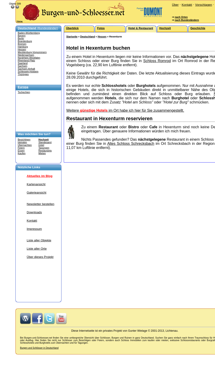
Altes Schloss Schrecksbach (130, 144)
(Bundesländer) (38, 28)
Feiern (21, 147)
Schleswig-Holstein (28, 71)
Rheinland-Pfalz (26, 60)
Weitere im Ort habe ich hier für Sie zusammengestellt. (125, 110)
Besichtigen (24, 139)
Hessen (22, 49)
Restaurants (45, 150)
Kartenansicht (36, 184)
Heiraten (22, 142)
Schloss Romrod (157, 61)
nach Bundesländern (187, 20)
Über (175, 4)
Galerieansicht (36, 192)
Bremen (22, 44)
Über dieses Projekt (40, 257)
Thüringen (23, 74)
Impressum (34, 229)
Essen (21, 150)
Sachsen (22, 66)
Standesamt (45, 142)
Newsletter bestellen (40, 204)
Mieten (42, 153)
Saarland (23, 63)
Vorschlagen (203, 4)
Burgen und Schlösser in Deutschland (39, 348)
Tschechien (24, 92)
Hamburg (23, 46)
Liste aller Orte (37, 248)
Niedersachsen (26, 55)
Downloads (34, 212)
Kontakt (187, 4)
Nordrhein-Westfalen (29, 57)
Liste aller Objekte (39, 240)
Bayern (22, 35)
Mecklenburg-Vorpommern (32, 52)
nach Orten (181, 17)
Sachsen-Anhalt (26, 68)
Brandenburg (25, 41)
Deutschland (87, 36)
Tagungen (43, 147)
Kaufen (22, 153)
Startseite (72, 36)
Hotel (41, 145)
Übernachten (25, 145)
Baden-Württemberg (29, 32)
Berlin (21, 38)
